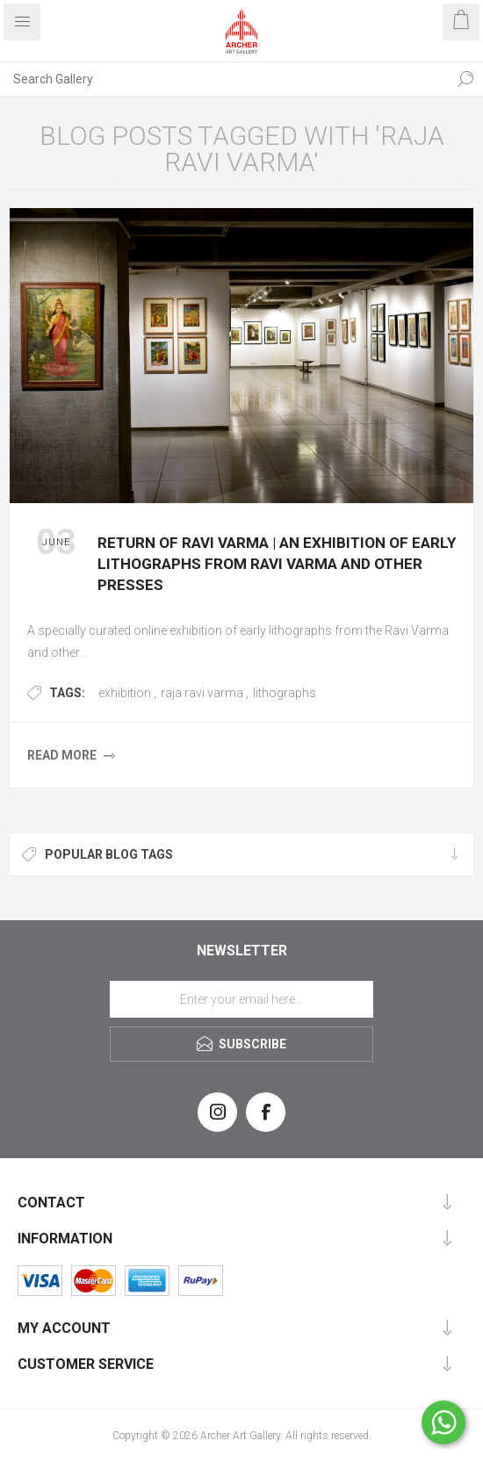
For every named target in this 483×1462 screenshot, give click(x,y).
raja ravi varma (202, 693)
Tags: (67, 693)
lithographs (284, 693)
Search (465, 79)
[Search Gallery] (224, 79)
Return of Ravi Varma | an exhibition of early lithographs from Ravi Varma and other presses (276, 564)
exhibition (124, 693)
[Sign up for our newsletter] (241, 999)
